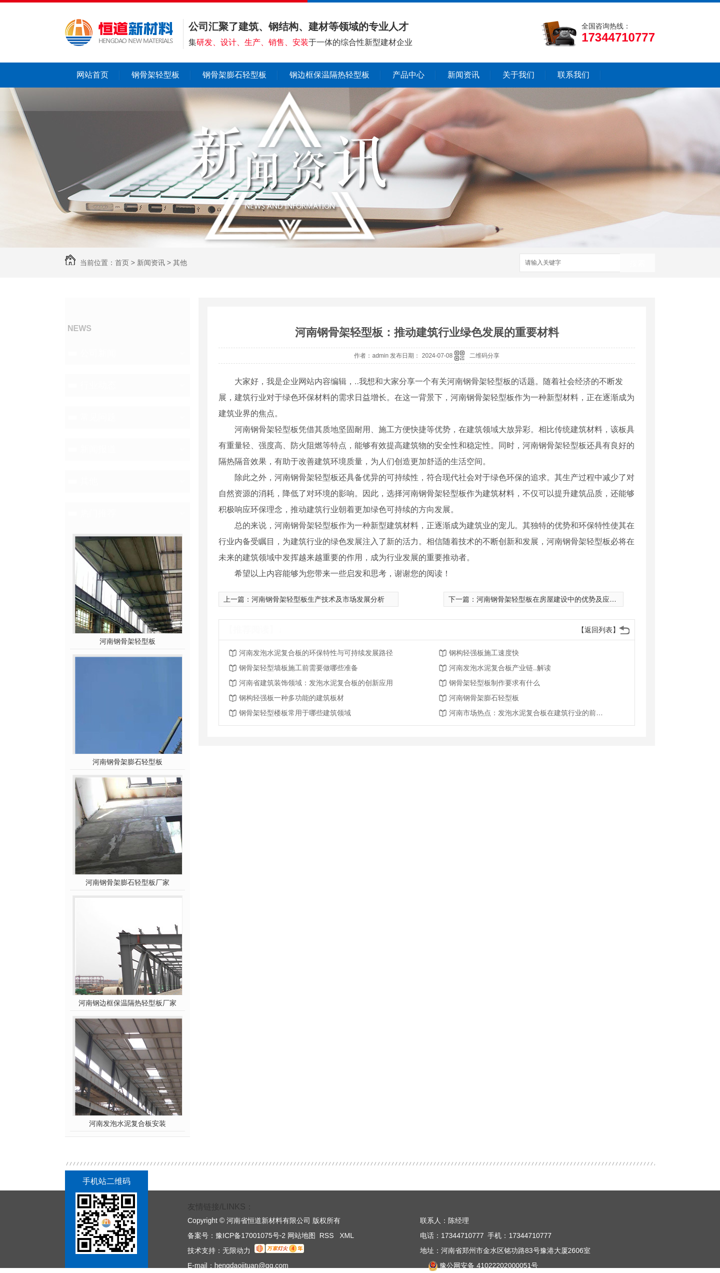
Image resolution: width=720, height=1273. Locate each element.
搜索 (638, 263)
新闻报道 (98, 449)
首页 (122, 263)
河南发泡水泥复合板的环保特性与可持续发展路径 (316, 653)
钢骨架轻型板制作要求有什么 (494, 683)
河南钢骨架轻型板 (128, 641)
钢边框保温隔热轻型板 (330, 75)
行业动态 (98, 385)
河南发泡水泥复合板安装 (127, 1123)
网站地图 (302, 1235)
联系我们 (574, 75)
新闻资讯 (464, 75)
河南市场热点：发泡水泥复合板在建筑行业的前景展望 (529, 713)
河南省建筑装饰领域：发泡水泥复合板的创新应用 (316, 683)
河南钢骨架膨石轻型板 (127, 762)
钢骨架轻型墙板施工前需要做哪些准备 (298, 668)
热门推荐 (98, 513)
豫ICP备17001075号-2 (251, 1235)
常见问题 (98, 417)
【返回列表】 (599, 630)
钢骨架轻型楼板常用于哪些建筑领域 (295, 713)
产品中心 (408, 75)
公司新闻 (98, 353)
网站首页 (92, 75)
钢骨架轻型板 (156, 75)
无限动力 (236, 1250)
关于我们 (518, 75)
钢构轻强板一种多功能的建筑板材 (291, 698)
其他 (180, 263)
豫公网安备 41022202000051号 (479, 1265)
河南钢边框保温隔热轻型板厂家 (127, 1003)
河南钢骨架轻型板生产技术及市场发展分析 (318, 599)
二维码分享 (485, 355)
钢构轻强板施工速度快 (484, 653)
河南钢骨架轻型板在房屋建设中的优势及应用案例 (553, 599)
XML (347, 1235)
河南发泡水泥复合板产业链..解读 (500, 668)
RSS (328, 1235)
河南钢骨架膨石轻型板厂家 (128, 882)
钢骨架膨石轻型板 (234, 75)
